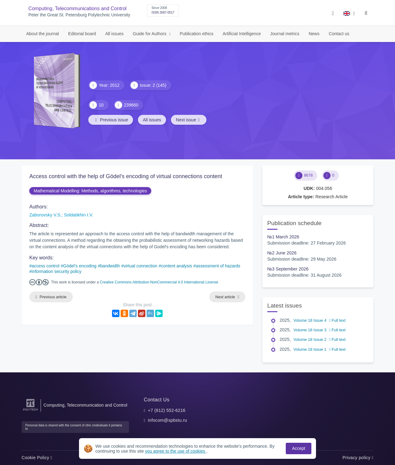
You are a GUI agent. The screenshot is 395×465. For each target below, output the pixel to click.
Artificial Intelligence (241, 33)
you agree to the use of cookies (175, 451)
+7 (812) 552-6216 (166, 410)
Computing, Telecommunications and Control (77, 8)
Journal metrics (284, 33)
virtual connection (140, 265)
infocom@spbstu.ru (167, 420)
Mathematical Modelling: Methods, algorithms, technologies (90, 190)
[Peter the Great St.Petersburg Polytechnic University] (30, 410)
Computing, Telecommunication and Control (85, 405)
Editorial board (82, 33)
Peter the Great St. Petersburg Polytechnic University (79, 15)
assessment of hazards (218, 265)
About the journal (42, 33)
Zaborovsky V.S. (45, 214)
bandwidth (110, 265)
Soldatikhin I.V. (78, 214)
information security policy (56, 271)
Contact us (339, 33)
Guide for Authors (150, 33)
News (314, 33)
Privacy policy (358, 457)
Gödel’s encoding (80, 265)
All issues (114, 33)
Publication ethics (197, 33)
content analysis (176, 265)
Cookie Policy (37, 457)
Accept (298, 448)
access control (45, 265)
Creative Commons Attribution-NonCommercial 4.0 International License (159, 282)
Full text (337, 320)
